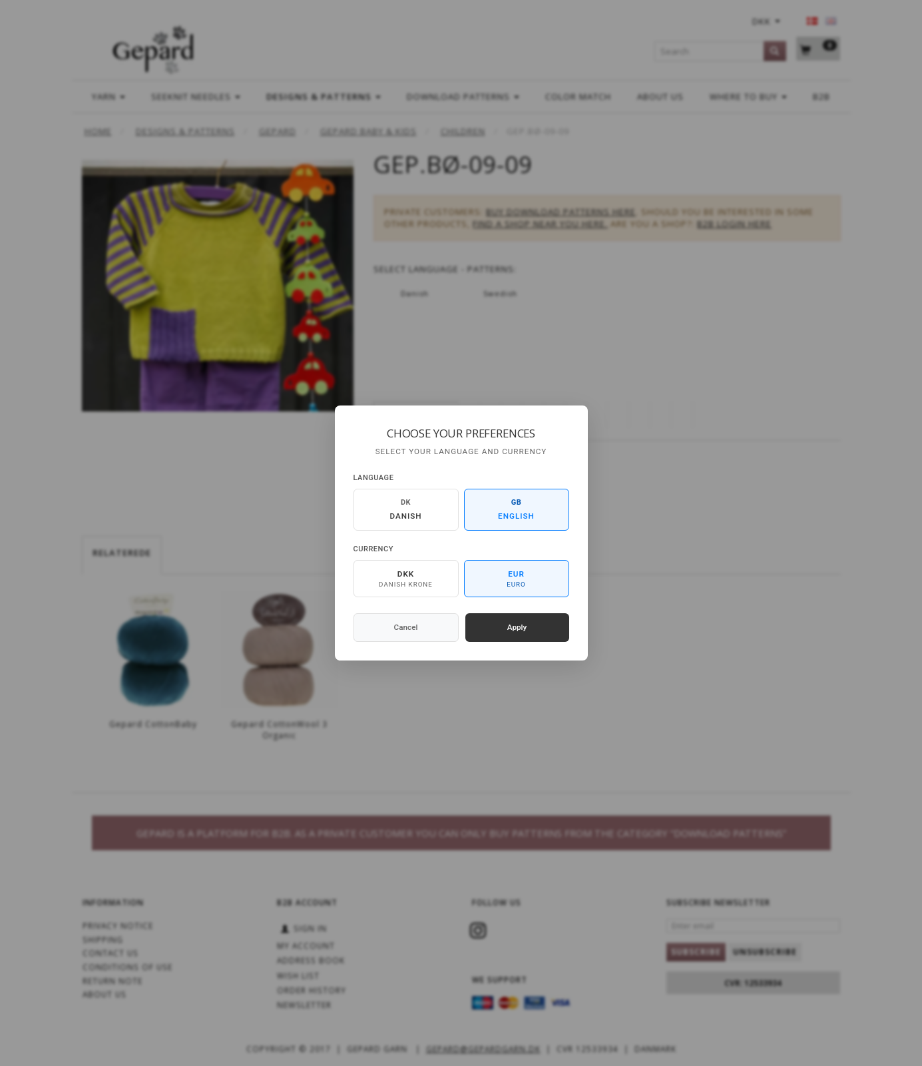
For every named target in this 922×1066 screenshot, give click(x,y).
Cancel (406, 627)
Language (373, 477)
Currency (373, 549)
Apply (517, 627)
